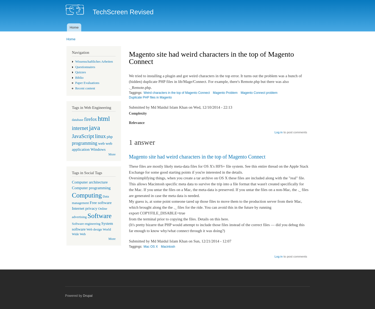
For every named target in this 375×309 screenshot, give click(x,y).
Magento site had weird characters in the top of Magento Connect (197, 157)
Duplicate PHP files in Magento (150, 97)
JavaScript (83, 136)
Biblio (79, 78)
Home (74, 27)
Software (99, 216)
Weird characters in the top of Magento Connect (176, 93)
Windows (97, 149)
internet (80, 128)
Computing (87, 195)
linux (100, 136)
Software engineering (86, 224)
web (101, 143)
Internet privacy (84, 208)
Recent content (85, 88)
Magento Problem (225, 93)
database (77, 120)
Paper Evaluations (87, 83)
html (104, 118)
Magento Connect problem (259, 93)
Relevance (137, 123)
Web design (94, 229)
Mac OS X (150, 246)
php (110, 136)
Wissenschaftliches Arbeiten (94, 61)
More (112, 154)
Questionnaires (85, 67)
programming (84, 143)
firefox (90, 119)
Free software (101, 202)
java (94, 128)
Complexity (138, 113)
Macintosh (168, 246)
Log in (278, 132)
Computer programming (91, 188)
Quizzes (80, 72)
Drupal (88, 296)
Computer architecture (90, 182)
